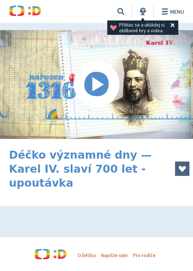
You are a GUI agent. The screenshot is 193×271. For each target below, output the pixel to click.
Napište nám (114, 255)
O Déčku (86, 255)
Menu (171, 11)
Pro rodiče (144, 255)
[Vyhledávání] (121, 11)
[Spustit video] (96, 84)
